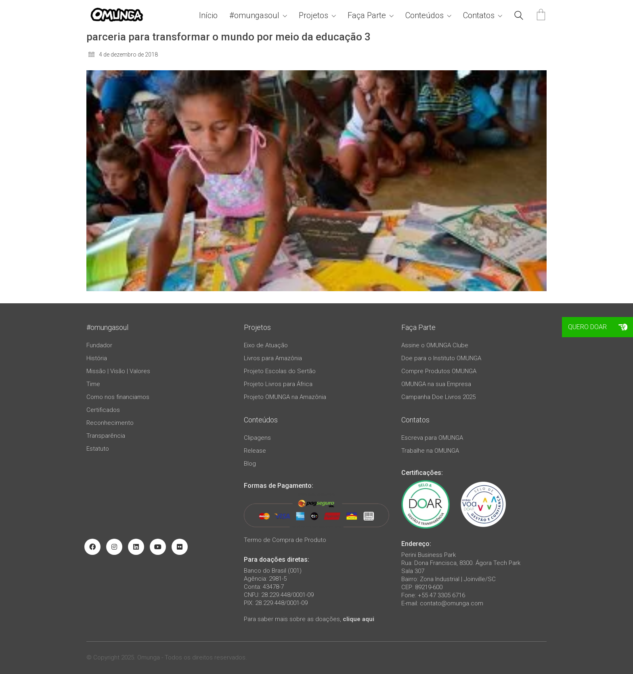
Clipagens (257, 437)
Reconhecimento (110, 422)
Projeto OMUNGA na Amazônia (285, 397)
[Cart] (541, 15)
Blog (250, 463)
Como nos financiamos (117, 397)
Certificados (103, 410)
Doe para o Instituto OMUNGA (441, 358)
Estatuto (97, 448)
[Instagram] (114, 547)
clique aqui (358, 619)
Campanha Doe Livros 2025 (438, 397)
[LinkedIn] (136, 547)
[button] (623, 327)
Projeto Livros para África (278, 384)
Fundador (99, 345)
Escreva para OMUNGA (432, 437)
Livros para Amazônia (273, 358)
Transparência (105, 435)
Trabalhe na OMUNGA (430, 450)
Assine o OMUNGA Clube (434, 345)
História (96, 358)
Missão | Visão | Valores (118, 371)
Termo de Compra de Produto (285, 540)
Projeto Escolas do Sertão (280, 371)
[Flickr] (180, 547)
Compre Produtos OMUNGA (438, 371)
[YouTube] (158, 547)
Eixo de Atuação (266, 345)
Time (93, 384)
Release (255, 450)
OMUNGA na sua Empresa (436, 384)
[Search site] (518, 16)
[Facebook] (92, 547)
